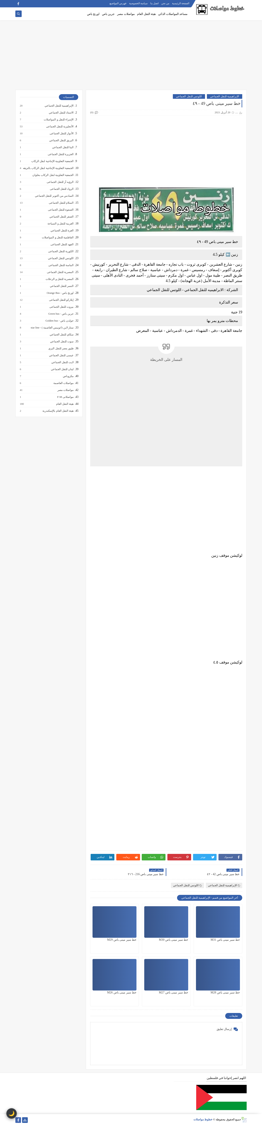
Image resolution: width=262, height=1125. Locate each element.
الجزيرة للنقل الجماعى (60, 154)
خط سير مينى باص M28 (225, 992)
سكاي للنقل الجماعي (61, 334)
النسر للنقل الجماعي (61, 286)
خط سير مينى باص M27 (173, 992)
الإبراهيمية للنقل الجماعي (224, 96)
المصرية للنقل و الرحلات (59, 279)
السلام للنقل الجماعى (61, 202)
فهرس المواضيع (118, 3)
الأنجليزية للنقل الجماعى (60, 126)
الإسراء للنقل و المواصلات (58, 119)
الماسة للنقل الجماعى (61, 265)
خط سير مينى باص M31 (225, 939)
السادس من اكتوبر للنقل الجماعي (54, 196)
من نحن (165, 3)
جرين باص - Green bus (61, 313)
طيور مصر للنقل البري (61, 348)
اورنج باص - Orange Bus (60, 293)
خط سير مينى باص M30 (173, 939)
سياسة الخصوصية (138, 3)
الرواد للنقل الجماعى (61, 189)
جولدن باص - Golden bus (59, 320)
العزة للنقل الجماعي (62, 230)
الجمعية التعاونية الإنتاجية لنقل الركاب (52, 161)
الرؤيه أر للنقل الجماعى (60, 182)
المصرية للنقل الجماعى (60, 272)
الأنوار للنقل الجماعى (61, 133)
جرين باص (108, 14)
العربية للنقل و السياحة (60, 223)
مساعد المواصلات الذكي (173, 14)
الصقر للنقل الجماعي (61, 216)
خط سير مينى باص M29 (121, 939)
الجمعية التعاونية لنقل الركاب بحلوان (53, 175)
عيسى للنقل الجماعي (61, 355)
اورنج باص (93, 14)
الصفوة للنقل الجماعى (61, 209)
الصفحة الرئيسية (180, 3)
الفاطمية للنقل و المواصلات (57, 237)
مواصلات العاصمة (63, 383)
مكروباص (68, 376)
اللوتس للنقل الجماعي (189, 96)
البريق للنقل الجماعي (61, 140)
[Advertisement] (131, 57)
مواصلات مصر (126, 14)
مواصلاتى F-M (65, 397)
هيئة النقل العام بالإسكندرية (58, 411)
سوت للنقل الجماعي (62, 341)
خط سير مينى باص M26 (121, 992)
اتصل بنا (154, 3)
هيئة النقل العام (146, 14)
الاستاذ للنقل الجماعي (61, 112)
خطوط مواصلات (202, 1119)
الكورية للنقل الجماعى (61, 251)
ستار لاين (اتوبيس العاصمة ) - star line (52, 327)
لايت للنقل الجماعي (62, 362)
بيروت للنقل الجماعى (61, 307)
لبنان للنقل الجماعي (62, 369)
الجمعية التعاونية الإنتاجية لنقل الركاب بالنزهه (48, 168)
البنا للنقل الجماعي (63, 147)
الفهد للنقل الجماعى (62, 244)
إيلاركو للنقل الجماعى (61, 300)
